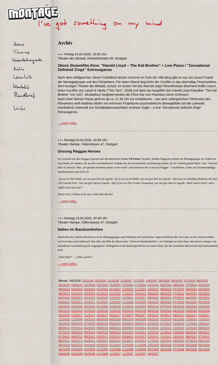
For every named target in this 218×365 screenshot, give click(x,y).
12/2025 (126, 280)
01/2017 (204, 315)
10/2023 (153, 289)
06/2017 (140, 315)
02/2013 (127, 332)
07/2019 (166, 306)
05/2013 (89, 332)
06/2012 (77, 336)
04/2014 (115, 328)
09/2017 (115, 315)
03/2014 (127, 328)
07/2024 (191, 285)
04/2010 (77, 345)
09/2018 (140, 311)
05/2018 (166, 311)
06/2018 (153, 311)
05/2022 (204, 293)
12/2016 (64, 319)
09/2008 (153, 349)
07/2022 (178, 293)
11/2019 (127, 306)
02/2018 (204, 311)
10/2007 (140, 354)
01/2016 (178, 319)
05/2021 (204, 298)
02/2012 (127, 336)
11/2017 (89, 315)
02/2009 (89, 349)
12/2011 (153, 336)
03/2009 (77, 349)
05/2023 (204, 289)
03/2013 (115, 332)
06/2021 (191, 298)
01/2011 (127, 341)
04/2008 (64, 354)
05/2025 (64, 285)
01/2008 (102, 354)
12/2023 (127, 289)
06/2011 (64, 341)
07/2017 (127, 315)
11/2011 (166, 336)
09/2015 (77, 323)
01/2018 (64, 315)
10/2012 (178, 332)
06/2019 (178, 306)
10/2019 (140, 306)
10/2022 (140, 293)
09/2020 (153, 302)
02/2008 (89, 354)
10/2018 (127, 311)
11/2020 (127, 302)
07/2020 (178, 302)
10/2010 (166, 341)
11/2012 (166, 332)
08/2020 (166, 302)
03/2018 (191, 311)
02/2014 (140, 328)
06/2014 (89, 328)
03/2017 (178, 315)
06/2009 (191, 345)
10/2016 (89, 319)
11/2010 (153, 341)
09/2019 (153, 306)
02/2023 (89, 293)
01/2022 (102, 298)
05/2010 (64, 345)
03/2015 (140, 323)
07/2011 (204, 336)
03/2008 (77, 354)
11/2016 (77, 319)
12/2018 (102, 311)
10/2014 (204, 323)
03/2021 (77, 302)
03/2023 (77, 293)
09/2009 (166, 345)
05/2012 (89, 336)
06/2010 (204, 341)
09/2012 (191, 332)
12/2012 (153, 332)
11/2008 (127, 349)
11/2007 (127, 354)
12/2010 (140, 341)
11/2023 (140, 289)
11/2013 (178, 328)
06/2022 (191, 293)
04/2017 (166, 315)
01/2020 (102, 306)
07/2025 (189, 280)
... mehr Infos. (67, 123)
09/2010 (178, 341)
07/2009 (178, 345)
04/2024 (77, 289)
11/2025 (138, 280)
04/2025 (77, 285)
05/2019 (191, 306)
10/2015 (64, 323)
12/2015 (191, 319)
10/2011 (178, 336)
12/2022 (115, 293)
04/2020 (64, 306)
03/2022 (77, 298)
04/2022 (64, 298)
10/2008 (140, 349)
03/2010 (89, 345)
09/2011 (191, 336)
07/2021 (178, 298)
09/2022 (153, 293)
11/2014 (191, 323)
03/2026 (87, 280)
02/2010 (102, 345)
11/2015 (204, 319)
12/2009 (127, 345)
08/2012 (204, 332)
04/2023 (64, 293)
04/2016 (140, 319)
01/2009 (102, 349)
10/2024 (153, 285)
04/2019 (204, 306)
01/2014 (153, 328)
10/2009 (153, 345)
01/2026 (113, 280)
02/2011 (115, 341)
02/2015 (153, 323)
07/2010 (191, 341)
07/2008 (178, 349)
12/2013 (166, 328)
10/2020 (140, 302)
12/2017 (77, 315)
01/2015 (166, 323)
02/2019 (77, 311)
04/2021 (64, 302)
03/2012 (115, 336)
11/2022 (127, 293)
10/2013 (191, 328)
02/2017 (191, 315)
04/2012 (102, 336)
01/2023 (102, 293)
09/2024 (166, 285)
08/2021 (166, 298)
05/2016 (127, 319)
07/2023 (178, 289)
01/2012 (140, 336)
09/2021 (153, 298)
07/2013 (64, 332)
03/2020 (77, 306)
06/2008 (191, 349)
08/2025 (177, 280)
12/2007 (115, 354)
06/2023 (191, 289)
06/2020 (191, 302)
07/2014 (77, 328)
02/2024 (102, 289)
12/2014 (178, 323)
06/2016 (115, 319)
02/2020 (89, 306)
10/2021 (140, 298)
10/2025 (151, 280)
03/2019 (64, 311)
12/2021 (115, 298)
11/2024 (140, 285)
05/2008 (204, 349)
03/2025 (89, 285)
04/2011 (89, 341)
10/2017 (102, 315)
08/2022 (166, 293)
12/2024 (127, 285)
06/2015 (102, 323)
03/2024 (89, 289)
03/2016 (153, 319)
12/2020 (115, 302)
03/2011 (102, 341)
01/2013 (140, 332)
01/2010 (115, 345)
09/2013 (204, 328)
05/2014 (102, 328)
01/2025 (115, 285)
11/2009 (140, 345)
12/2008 (115, 349)
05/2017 (153, 315)
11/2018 (115, 311)
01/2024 (115, 289)
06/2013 (77, 332)
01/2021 (102, 302)
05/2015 (115, 323)
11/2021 (127, 298)
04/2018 (178, 311)
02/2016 (166, 319)
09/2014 (64, 328)
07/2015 (89, 323)
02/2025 (102, 285)
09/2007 (153, 354)
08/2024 (178, 285)
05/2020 (204, 302)
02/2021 (89, 302)
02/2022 (89, 298)
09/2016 (102, 319)
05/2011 (77, 341)
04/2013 (102, 332)
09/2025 (164, 280)
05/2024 (64, 289)
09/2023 (166, 289)
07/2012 (64, 336)
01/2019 (89, 311)
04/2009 (64, 349)
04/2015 (127, 323)
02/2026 (100, 280)
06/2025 (202, 280)
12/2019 (115, 306)
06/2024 (204, 285)
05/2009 (204, 345)
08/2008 (166, 349)
